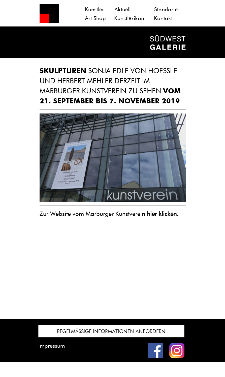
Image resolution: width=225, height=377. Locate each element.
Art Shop (95, 18)
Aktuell (122, 9)
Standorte (166, 9)
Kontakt (163, 18)
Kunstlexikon (129, 18)
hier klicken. (162, 213)
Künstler (94, 9)
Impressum (51, 345)
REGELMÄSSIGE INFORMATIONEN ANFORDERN (111, 331)
